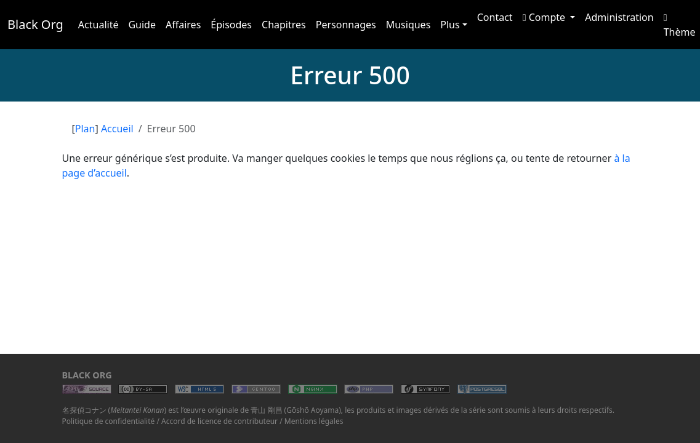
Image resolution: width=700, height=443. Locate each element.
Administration (619, 17)
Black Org (35, 24)
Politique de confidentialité (108, 421)
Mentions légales (314, 421)
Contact (495, 17)
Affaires (183, 24)
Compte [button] (545, 17)
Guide (142, 24)
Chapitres (284, 24)
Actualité (98, 24)
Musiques (408, 24)
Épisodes (231, 24)
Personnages (346, 24)
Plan (85, 128)
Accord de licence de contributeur (219, 421)
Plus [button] (449, 24)
